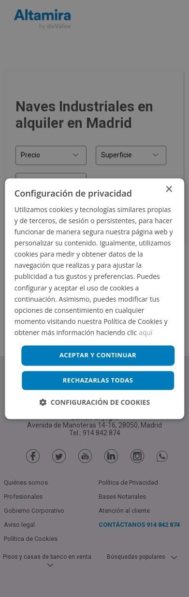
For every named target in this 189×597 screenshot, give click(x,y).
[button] (94, 402)
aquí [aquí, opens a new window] (145, 332)
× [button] (168, 189)
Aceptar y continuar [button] (97, 355)
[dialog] (94, 298)
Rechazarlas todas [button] (98, 380)
